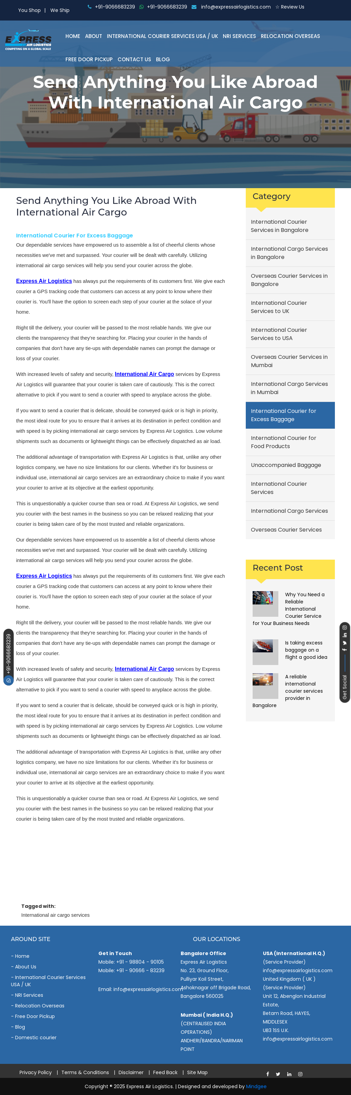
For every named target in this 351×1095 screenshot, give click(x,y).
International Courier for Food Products (283, 442)
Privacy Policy (36, 1072)
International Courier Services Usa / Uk (162, 36)
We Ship (60, 10)
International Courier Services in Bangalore (279, 226)
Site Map (197, 1072)
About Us (25, 966)
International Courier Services (279, 488)
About (93, 36)
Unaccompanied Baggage (286, 465)
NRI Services (239, 36)
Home (72, 36)
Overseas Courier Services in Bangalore (289, 280)
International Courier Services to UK (279, 307)
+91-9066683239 (8, 660)
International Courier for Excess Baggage (74, 235)
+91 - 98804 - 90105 (140, 962)
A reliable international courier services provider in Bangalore (288, 691)
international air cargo (144, 374)
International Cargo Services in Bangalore (289, 253)
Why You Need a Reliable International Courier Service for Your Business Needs (289, 609)
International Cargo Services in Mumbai (289, 388)
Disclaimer (131, 1072)
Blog (163, 59)
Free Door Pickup (89, 59)
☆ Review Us (289, 6)
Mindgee (256, 1086)
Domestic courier (36, 1037)
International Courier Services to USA (279, 334)
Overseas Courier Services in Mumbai (289, 361)
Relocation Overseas (290, 36)
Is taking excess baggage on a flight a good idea (306, 650)
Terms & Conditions (85, 1072)
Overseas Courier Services (286, 530)
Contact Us (134, 59)
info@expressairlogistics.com (231, 6)
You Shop (29, 10)
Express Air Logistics (44, 281)
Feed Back (165, 1072)
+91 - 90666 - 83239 (140, 970)
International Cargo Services (289, 511)
